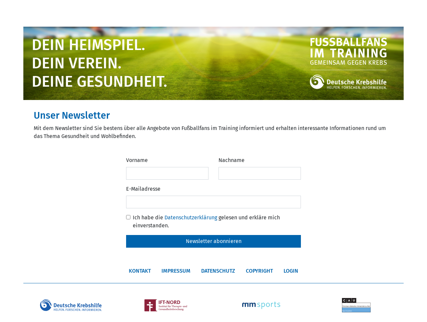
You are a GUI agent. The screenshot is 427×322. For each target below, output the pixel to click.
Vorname (137, 160)
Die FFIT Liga (219, 13)
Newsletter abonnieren (214, 241)
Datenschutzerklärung (190, 217)
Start (41, 13)
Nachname (232, 160)
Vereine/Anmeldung (153, 13)
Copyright (259, 271)
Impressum (175, 271)
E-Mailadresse (143, 189)
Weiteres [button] (340, 13)
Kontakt (140, 271)
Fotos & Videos (284, 13)
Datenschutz (218, 271)
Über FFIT (89, 13)
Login (291, 271)
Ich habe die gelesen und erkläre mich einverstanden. (206, 221)
